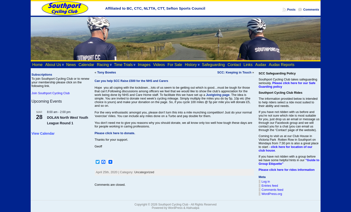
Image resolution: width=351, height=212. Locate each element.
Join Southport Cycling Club (51, 93)
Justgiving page (217, 95)
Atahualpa (192, 208)
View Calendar (43, 133)
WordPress (175, 208)
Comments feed (272, 190)
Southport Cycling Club (173, 204)
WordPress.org (272, 194)
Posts (291, 9)
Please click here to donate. (115, 133)
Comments (311, 9)
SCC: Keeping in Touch (234, 72)
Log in (266, 181)
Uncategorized (144, 172)
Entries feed (270, 185)
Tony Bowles (106, 72)
